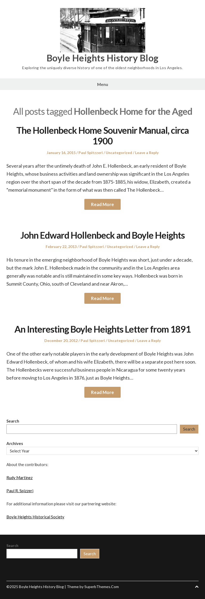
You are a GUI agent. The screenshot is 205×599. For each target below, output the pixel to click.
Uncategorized (119, 152)
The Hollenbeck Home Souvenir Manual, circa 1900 (102, 136)
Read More (102, 204)
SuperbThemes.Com (101, 586)
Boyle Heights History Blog (103, 58)
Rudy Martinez (19, 477)
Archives (14, 443)
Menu (102, 84)
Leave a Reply (147, 152)
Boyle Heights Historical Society (35, 516)
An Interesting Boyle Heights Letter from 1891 (102, 329)
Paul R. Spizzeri (19, 490)
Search (12, 421)
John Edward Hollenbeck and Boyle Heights (102, 235)
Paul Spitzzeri (90, 152)
